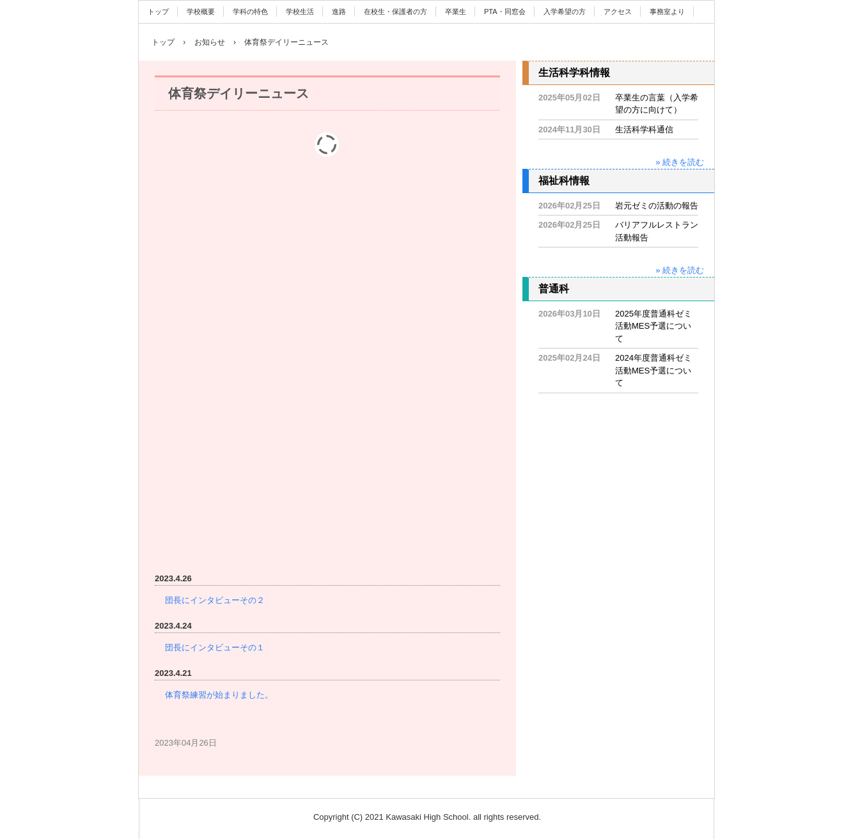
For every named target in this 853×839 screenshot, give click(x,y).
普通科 (553, 288)
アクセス (618, 11)
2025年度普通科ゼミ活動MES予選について (653, 326)
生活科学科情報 (574, 72)
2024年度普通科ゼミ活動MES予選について (653, 370)
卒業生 (455, 11)
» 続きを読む (679, 162)
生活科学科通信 (644, 129)
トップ (158, 11)
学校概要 (201, 11)
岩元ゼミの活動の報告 (656, 205)
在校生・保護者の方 (395, 11)
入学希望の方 (565, 11)
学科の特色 (250, 11)
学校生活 (300, 11)
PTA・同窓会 (505, 11)
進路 (339, 11)
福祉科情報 (564, 180)
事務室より (667, 11)
